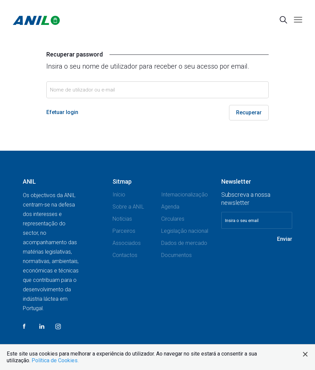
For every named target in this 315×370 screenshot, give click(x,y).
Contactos (125, 255)
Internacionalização (184, 194)
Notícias (122, 219)
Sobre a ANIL (128, 207)
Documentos (176, 255)
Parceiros (124, 231)
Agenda (170, 207)
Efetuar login (62, 112)
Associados (127, 243)
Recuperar (249, 112)
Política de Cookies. (55, 360)
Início (119, 194)
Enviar (284, 239)
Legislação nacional (184, 231)
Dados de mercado (184, 243)
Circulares (172, 219)
